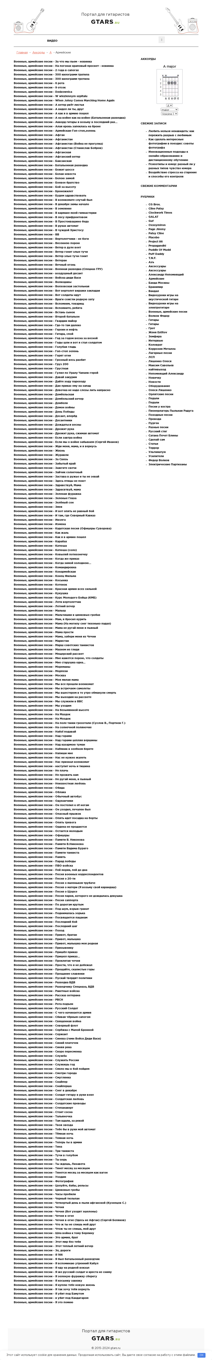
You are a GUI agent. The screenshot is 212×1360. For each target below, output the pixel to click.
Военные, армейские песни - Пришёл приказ (46, 952)
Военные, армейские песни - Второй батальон (47, 316)
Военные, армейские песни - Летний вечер (44, 606)
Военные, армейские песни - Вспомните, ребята (48, 307)
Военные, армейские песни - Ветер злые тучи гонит (51, 256)
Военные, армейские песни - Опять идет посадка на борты (56, 818)
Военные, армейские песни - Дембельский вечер (49, 398)
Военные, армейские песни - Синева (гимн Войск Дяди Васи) (57, 1038)
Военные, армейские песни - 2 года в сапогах (46, 70)
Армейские (156, 278)
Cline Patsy (156, 208)
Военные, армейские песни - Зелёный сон (44, 502)
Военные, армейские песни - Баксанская (43, 161)
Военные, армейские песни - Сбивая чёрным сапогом (52, 1016)
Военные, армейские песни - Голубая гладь (45, 346)
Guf (151, 220)
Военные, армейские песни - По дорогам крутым (49, 904)
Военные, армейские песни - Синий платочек (46, 1042)
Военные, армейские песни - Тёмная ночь (43, 1133)
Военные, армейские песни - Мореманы (42, 666)
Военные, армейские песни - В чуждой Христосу (49, 230)
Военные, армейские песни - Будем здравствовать (50, 195)
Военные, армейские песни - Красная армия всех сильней (55, 588)
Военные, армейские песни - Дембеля (41, 403)
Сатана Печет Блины (163, 435)
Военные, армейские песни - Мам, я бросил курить (50, 619)
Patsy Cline (156, 233)
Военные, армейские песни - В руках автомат (46, 225)
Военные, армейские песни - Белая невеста (45, 173)
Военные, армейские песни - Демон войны (44, 407)
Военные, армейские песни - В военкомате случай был (53, 199)
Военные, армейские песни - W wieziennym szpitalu (50, 96)
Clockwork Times (160, 212)
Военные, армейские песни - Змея (38, 506)
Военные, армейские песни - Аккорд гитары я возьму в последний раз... (65, 122)
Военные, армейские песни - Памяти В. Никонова (49, 839)
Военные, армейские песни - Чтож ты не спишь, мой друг (55, 1228)
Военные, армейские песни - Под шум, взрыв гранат (51, 908)
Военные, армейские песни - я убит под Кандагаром (51, 1297)
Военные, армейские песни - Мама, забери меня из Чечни (55, 636)
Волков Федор (159, 315)
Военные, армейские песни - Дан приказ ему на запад (52, 385)
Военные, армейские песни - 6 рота (39, 83)
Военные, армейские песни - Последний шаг (45, 926)
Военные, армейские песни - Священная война (47, 1021)
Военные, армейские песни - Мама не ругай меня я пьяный (56, 627)
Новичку (155, 377)
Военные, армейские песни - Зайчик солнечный (48, 472)
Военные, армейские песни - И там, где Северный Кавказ (54, 515)
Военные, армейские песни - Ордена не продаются (50, 826)
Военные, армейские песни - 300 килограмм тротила (51, 78)
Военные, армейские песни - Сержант (41, 1034)
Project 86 (156, 241)
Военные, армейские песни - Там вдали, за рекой (49, 1120)
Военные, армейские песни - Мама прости (43, 632)
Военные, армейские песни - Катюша (40, 545)
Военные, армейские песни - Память (40, 857)
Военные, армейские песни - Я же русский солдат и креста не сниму (63, 1272)
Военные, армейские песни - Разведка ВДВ (44, 982)
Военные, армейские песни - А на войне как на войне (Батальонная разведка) (70, 117)
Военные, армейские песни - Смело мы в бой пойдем (51, 1068)
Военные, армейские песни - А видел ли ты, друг (49, 109)
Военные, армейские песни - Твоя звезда (43, 1125)
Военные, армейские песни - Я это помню (43, 1302)
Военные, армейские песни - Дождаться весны (47, 424)
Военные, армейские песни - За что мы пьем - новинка (53, 61)
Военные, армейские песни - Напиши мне (43, 753)
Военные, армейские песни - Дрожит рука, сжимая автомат (56, 433)
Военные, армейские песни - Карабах (40, 541)
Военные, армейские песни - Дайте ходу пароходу (50, 381)
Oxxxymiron (157, 225)
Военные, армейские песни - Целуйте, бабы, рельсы (51, 1185)
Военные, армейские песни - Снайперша (43, 1086)
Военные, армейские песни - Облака (40, 792)
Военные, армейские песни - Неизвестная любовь (50, 783)
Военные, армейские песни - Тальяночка (43, 1116)
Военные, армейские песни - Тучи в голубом (46, 1155)
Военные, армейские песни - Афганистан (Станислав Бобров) (58, 148)
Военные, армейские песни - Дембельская (44, 394)
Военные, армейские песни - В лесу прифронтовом (50, 217)
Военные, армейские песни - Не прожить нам (46, 774)
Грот (152, 328)
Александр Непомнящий (166, 274)
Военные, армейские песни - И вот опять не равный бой (54, 511)
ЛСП (152, 357)
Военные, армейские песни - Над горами (43, 735)
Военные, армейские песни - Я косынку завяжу (48, 1280)
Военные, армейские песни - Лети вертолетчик (47, 601)
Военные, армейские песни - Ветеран (40, 260)
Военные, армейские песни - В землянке (43, 208)
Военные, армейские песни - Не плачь (41, 770)
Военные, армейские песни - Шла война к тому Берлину (54, 1233)
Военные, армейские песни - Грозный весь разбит (50, 359)
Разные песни (158, 427)
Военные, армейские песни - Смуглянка (42, 1077)
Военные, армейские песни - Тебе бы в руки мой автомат (54, 1129)
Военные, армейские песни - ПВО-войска (43, 865)
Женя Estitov (158, 332)
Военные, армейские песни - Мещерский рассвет (49, 653)
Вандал (154, 291)
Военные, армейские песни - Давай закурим (45, 377)
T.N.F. (152, 258)
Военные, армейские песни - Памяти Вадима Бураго (51, 848)
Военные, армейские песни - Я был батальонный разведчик (57, 1259)
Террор (154, 447)
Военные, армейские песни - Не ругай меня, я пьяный (52, 779)
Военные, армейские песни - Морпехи (41, 671)
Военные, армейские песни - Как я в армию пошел (50, 537)
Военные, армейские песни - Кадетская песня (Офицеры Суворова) (62, 528)
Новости (155, 381)
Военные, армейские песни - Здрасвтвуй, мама (47, 489)
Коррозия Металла (162, 348)
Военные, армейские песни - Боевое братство (46, 182)
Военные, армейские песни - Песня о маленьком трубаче (54, 882)
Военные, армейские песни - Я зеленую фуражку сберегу (55, 1276)
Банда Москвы (159, 282)
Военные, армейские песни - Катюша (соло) (45, 550)
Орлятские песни (161, 394)
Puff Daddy (156, 253)
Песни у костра (159, 406)
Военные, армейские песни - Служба (40, 1055)
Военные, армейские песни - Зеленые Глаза (45, 498)
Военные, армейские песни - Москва (40, 675)
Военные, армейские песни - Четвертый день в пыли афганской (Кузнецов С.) (70, 1202)
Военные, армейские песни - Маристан (41, 640)
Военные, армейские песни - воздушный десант (48, 273)
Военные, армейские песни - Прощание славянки (49, 973)
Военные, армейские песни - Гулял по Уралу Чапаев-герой (56, 372)
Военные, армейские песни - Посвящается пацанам (50, 917)
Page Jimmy (157, 229)
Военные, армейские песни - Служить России (46, 1060)
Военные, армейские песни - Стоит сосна (43, 1112)
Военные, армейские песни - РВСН (38, 999)
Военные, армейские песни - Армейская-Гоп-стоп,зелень (54, 130)
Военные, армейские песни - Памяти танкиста (46, 852)
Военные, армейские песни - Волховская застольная (51, 286)
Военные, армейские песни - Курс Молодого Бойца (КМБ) (55, 597)
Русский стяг (158, 431)
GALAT (153, 216)
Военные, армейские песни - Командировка (45, 567)
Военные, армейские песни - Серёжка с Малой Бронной (54, 1029)
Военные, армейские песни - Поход (39, 930)
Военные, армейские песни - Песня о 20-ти (44, 878)
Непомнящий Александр (166, 373)
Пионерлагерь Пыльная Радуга (171, 410)
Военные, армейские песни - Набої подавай (45, 731)
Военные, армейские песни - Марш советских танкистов (54, 645)
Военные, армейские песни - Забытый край (45, 463)
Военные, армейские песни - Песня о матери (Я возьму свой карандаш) (65, 887)
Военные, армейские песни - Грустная (41, 368)
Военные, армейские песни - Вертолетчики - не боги (51, 238)
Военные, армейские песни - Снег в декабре (45, 1090)
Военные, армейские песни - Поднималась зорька (49, 913)
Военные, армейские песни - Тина (38, 1146)
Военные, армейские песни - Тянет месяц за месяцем (52, 1168)
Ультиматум (157, 452)
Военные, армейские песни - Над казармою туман (49, 744)
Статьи (153, 443)
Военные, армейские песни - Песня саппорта (46, 900)
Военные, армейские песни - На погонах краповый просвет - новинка (64, 65)
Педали (154, 398)
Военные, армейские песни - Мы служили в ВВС (48, 701)
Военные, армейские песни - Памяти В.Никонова (49, 844)
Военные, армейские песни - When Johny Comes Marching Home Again (64, 100)
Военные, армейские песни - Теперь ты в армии (48, 1142)
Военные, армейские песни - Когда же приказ (46, 558)
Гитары (154, 319)
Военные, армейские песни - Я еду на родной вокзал (51, 1267)
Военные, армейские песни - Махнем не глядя (46, 649)
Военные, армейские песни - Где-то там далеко (47, 325)
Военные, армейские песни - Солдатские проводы (50, 1103)
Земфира (155, 336)
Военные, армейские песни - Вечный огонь (44, 264)
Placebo (154, 237)
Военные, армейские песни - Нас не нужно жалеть (50, 757)
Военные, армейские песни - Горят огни (42, 355)
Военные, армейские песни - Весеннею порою (47, 243)
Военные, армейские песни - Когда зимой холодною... (52, 563)
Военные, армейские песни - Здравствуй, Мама (47, 485)
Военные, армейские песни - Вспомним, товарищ (49, 303)
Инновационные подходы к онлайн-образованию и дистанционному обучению (168, 156)
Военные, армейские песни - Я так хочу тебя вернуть (52, 1289)
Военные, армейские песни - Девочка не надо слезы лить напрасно (62, 390)
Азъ (151, 262)
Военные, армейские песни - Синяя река (43, 1047)
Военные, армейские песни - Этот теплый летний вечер (53, 1246)
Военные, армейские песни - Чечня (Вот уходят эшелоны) (55, 1211)
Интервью (156, 340)
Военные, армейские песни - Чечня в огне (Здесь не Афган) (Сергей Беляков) (70, 1220)
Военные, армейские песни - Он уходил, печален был (52, 809)
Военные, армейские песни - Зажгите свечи (45, 467)
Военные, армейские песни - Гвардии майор (45, 320)
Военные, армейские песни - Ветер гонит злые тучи (51, 251)
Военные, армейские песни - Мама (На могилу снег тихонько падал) (62, 623)
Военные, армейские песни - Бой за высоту (45, 186)
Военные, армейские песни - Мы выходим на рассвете (52, 697)
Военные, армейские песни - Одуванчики (43, 800)
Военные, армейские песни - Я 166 (38, 1254)
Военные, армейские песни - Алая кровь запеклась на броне (57, 126)
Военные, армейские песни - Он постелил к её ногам (51, 805)
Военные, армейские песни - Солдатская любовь (49, 1099)
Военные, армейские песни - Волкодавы (43, 282)
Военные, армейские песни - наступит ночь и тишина (52, 766)
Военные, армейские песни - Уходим (40, 1176)
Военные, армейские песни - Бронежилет (43, 191)
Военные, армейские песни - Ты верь (40, 1159)
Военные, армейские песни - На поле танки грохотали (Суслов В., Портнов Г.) (69, 723)
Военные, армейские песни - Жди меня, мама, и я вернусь (55, 446)
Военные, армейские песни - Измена (40, 524)
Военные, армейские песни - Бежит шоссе (44, 169)
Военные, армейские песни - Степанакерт (43, 1107)
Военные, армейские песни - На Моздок (42, 718)
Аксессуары (157, 266)
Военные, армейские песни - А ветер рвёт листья (49, 104)
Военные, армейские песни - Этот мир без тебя (47, 1241)
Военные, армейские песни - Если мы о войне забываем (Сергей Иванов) (66, 442)
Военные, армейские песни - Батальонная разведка (51, 165)
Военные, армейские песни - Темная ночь (43, 1138)
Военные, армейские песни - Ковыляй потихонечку (51, 554)
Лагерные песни (160, 352)
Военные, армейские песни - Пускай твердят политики (53, 978)
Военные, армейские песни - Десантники (43, 420)
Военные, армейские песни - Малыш (40, 610)
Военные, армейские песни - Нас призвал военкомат (51, 761)
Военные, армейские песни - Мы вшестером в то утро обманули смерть (65, 692)
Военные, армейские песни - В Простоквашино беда (51, 221)
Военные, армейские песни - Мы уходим (42, 705)
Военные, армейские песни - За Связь (41, 459)
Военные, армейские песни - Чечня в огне (44, 1215)
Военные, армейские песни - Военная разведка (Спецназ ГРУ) (58, 269)
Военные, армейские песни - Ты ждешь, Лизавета (49, 1163)
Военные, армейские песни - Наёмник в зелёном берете (53, 748)
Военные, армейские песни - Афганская (42, 152)
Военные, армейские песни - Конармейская (45, 571)
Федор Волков (159, 460)
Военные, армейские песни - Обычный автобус (48, 796)
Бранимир (156, 286)
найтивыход (157, 369)
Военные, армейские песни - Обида (39, 787)
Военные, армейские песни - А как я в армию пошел (51, 113)
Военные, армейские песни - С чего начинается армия (52, 1012)
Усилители (156, 456)
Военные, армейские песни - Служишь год (44, 1064)
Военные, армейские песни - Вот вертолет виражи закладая (57, 290)
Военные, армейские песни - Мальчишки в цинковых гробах (57, 614)
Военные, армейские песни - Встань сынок (44, 312)
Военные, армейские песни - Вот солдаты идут (47, 295)
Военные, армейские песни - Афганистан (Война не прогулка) (58, 143)
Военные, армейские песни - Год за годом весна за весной (56, 338)
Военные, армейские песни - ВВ (36, 234)
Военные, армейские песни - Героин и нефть (46, 329)
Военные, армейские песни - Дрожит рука (44, 429)
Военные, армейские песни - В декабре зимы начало (51, 204)
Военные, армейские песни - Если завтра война (48, 437)
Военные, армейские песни (168, 311)
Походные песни (161, 414)
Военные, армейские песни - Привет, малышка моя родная (56, 943)
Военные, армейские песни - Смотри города (45, 1073)
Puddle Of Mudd (160, 249)
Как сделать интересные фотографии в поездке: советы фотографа (171, 143)
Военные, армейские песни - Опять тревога (45, 822)
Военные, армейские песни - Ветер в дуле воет (47, 247)
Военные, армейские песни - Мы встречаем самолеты (52, 688)
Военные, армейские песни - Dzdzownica (43, 91)
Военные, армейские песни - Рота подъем (43, 1004)
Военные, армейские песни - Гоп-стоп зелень (46, 351)
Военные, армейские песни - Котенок (40, 584)
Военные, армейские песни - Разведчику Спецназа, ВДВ (54, 986)
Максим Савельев (161, 365)
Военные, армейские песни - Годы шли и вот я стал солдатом (58, 342)
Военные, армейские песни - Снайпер (40, 1081)
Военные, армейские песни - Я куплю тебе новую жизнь (54, 1285)
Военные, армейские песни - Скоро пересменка (48, 1051)
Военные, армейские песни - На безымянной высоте (51, 710)
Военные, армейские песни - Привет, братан (45, 934)
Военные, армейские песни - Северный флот (46, 1025)
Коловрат (155, 344)
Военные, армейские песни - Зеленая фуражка (47, 493)
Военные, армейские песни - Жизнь (39, 450)
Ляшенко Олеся (160, 361)
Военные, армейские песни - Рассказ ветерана (47, 995)
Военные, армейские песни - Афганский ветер (47, 156)
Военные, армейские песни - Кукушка (41, 593)
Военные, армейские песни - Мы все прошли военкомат (54, 684)
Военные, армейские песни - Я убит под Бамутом (49, 1293)
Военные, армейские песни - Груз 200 (41, 364)
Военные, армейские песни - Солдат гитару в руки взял (54, 1094)
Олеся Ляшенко (160, 390)
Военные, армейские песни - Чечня (39, 1207)
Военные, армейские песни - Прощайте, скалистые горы (54, 969)
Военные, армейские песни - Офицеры (41, 835)
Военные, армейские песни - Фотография (43, 1181)
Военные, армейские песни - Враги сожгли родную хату (54, 299)
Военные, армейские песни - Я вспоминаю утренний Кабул (56, 1263)
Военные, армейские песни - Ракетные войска (47, 991)
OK (202, 1355)
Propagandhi (157, 245)
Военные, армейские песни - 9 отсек (40, 87)
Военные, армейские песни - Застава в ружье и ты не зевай (56, 476)
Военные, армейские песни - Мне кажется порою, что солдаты (59, 658)
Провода (155, 419)
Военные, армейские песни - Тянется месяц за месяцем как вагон (61, 1172)
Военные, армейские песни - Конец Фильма (45, 576)
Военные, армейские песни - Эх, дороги (42, 1250)
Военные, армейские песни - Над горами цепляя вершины (55, 740)
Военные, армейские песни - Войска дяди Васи (47, 277)
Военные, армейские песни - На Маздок (42, 714)
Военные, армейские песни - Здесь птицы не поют (50, 480)
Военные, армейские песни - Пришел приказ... (47, 956)
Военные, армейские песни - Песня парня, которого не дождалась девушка (68, 895)
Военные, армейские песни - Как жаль (41, 532)
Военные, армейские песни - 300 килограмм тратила (51, 74)
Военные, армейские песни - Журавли (41, 454)
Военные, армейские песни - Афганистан (43, 139)
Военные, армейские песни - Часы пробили (45, 1194)
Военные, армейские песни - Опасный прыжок (47, 813)
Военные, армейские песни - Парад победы (45, 861)
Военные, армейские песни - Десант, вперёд (45, 416)
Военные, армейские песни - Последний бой (45, 921)
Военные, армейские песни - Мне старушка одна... (49, 662)
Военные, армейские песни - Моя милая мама (46, 679)
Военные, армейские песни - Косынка (41, 580)
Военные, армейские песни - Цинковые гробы (47, 1189)
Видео (52, 40)
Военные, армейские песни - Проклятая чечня (47, 960)
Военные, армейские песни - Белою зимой (44, 178)
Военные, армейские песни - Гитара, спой (43, 333)
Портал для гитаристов (106, 19)
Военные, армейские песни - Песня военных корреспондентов (59, 874)
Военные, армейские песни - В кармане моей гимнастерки (55, 212)
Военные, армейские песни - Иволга (40, 519)
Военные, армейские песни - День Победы (44, 411)
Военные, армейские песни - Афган (39, 135)
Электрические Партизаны (168, 464)
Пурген (154, 423)
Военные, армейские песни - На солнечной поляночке (53, 727)
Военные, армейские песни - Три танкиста (44, 1150)
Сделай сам (157, 439)
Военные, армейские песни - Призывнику (43, 947)
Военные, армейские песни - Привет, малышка (47, 939)
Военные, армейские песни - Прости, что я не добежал (53, 965)
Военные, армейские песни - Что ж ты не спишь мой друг (55, 1224)
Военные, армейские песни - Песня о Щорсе (45, 891)
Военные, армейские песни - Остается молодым (48, 831)
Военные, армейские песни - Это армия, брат (46, 1237)
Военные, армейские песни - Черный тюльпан (47, 1198)
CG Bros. (155, 204)
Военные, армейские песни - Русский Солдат (46, 1008)
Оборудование (159, 386)
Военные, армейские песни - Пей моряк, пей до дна (50, 869)
